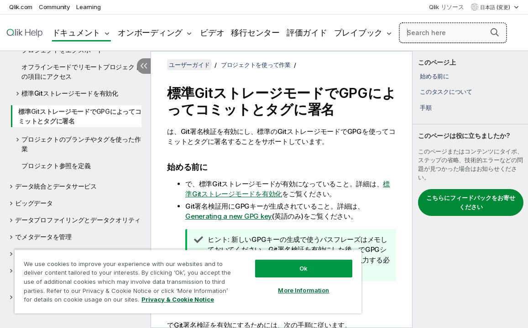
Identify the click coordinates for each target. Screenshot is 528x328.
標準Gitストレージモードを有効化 (69, 93)
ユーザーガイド (189, 64)
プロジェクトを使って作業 (256, 64)
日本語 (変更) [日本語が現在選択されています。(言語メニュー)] (496, 7)
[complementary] (470, 189)
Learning (88, 6)
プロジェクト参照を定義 (55, 165)
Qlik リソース (446, 6)
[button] (495, 32)
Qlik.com (20, 6)
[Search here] (453, 32)
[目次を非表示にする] (144, 66)
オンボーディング (150, 32)
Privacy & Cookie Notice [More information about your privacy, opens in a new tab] (88, 301)
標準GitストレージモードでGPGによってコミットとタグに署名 (79, 116)
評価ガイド (307, 32)
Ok (269, 261)
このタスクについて (446, 91)
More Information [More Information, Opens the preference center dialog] (269, 283)
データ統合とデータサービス (56, 186)
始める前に (434, 76)
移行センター (255, 32)
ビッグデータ (34, 203)
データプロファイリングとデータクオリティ (78, 220)
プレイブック (358, 32)
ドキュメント (76, 32)
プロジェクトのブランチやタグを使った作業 (81, 144)
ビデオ (212, 32)
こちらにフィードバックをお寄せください (470, 202)
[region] (168, 277)
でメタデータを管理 (43, 237)
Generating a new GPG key (228, 216)
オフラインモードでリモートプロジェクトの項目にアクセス (81, 71)
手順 (426, 107)
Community (54, 6)
